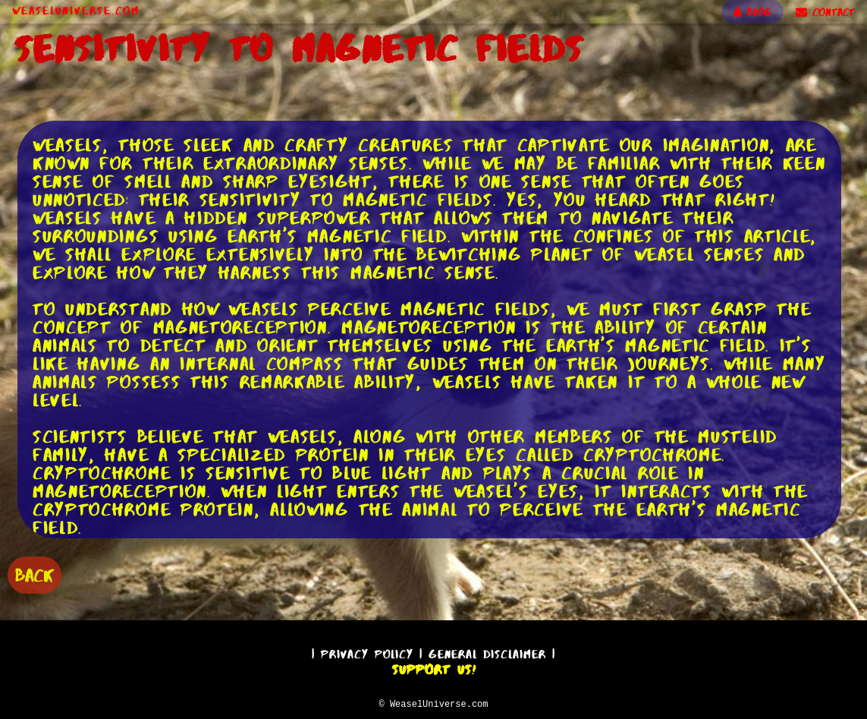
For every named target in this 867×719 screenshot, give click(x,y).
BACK (34, 574)
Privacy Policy (367, 652)
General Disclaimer (487, 652)
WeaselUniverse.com (76, 10)
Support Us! (434, 667)
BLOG (752, 12)
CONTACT (825, 12)
